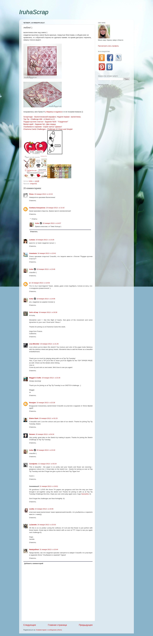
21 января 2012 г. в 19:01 (49, 486)
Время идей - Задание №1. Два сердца (39, 124)
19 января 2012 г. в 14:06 (46, 299)
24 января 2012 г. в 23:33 (46, 525)
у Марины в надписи (53, 112)
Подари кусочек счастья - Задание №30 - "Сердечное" (45, 122)
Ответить (32, 200)
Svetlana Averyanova (37, 208)
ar (30, 283)
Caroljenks (33, 464)
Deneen (32, 434)
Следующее (29, 625)
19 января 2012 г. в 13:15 (43, 194)
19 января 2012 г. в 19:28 (48, 312)
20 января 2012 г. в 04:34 (45, 434)
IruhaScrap (33, 12)
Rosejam (32, 403)
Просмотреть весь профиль (108, 46)
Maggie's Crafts (35, 378)
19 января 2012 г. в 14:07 (52, 223)
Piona (31, 194)
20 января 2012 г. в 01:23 (48, 418)
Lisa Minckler (34, 344)
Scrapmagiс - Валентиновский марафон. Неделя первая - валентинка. (52, 117)
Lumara (32, 240)
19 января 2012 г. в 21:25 (49, 344)
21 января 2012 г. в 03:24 (47, 464)
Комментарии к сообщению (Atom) (49, 630)
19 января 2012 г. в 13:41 (47, 253)
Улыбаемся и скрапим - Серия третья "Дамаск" (42, 127)
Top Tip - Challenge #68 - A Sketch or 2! (39, 119)
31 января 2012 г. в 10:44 (49, 549)
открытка (33, 183)
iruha (37, 223)
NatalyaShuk (34, 549)
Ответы (34, 219)
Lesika (31, 509)
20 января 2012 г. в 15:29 (46, 450)
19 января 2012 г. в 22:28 (46, 403)
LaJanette (33, 525)
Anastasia (33, 253)
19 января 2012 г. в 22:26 (51, 378)
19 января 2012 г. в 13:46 (46, 269)
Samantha (85, 494)
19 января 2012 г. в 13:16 (55, 208)
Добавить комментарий (33, 563)
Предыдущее (86, 625)
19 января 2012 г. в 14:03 (40, 283)
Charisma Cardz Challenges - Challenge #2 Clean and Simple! (48, 129)
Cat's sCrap (33, 312)
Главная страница (57, 625)
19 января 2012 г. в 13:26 (45, 240)
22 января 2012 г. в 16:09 (44, 509)
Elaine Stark (33, 418)
